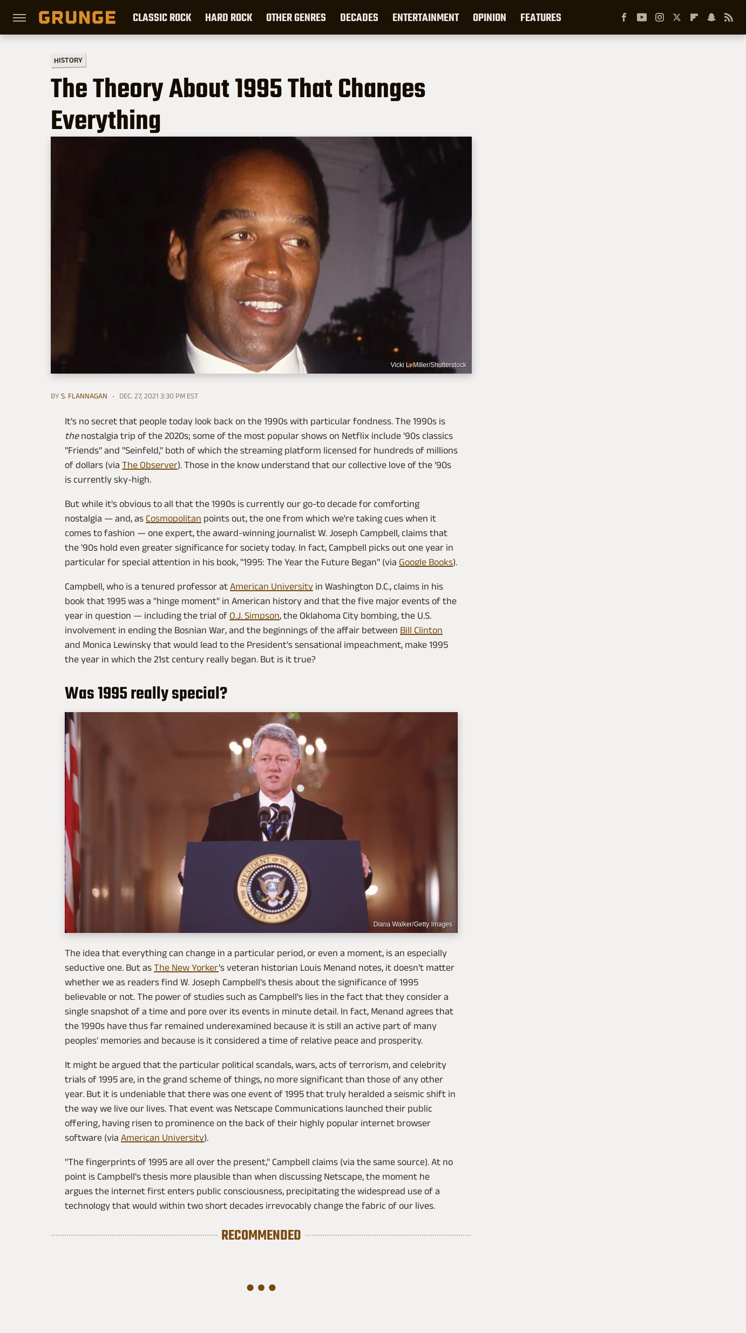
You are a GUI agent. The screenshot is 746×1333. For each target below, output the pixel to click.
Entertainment (425, 17)
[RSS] (728, 17)
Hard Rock (228, 17)
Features (540, 17)
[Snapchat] (711, 17)
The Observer (150, 464)
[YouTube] (642, 17)
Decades (359, 17)
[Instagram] (659, 17)
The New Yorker (186, 967)
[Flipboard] (694, 17)
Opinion (489, 17)
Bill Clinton (421, 630)
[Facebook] (624, 17)
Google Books (426, 562)
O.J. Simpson (254, 615)
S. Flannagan (84, 395)
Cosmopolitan (173, 518)
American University (271, 586)
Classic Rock (162, 17)
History (68, 59)
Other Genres (296, 17)
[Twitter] (677, 17)
